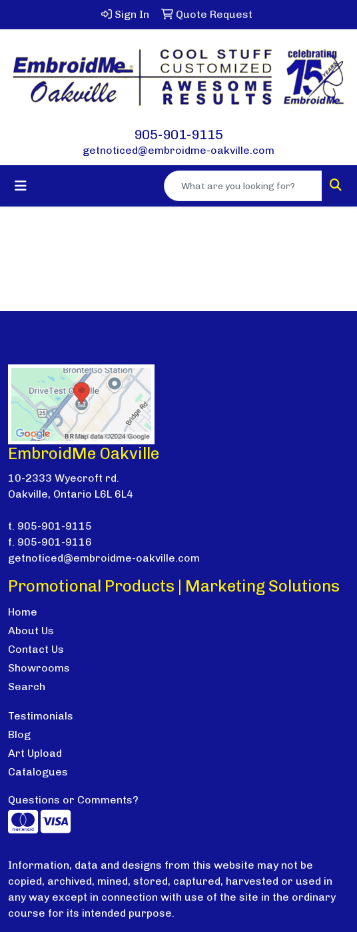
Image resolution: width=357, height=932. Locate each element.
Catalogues (38, 771)
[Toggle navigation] (21, 186)
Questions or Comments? (73, 799)
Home (22, 612)
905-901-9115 (178, 135)
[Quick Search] (243, 186)
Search (26, 686)
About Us (31, 630)
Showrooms (39, 668)
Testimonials (40, 715)
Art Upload (35, 753)
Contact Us (36, 649)
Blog (19, 734)
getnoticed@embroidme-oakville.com (178, 150)
